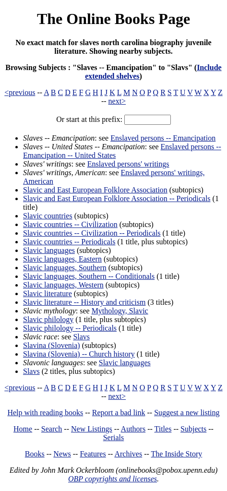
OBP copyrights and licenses (112, 479)
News (62, 454)
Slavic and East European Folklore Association (95, 190)
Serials (113, 437)
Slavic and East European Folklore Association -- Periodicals (117, 198)
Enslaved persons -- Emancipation (162, 138)
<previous (19, 92)
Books (35, 454)
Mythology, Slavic (120, 311)
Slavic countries (47, 216)
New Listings (91, 429)
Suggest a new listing (186, 412)
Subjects (193, 429)
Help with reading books (45, 412)
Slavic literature (47, 293)
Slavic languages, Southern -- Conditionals (89, 276)
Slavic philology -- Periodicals (70, 328)
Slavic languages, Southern (65, 267)
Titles (163, 429)
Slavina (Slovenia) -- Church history (79, 354)
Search (51, 429)
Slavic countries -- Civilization (70, 224)
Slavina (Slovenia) (51, 345)
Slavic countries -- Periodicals (69, 242)
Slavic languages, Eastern (62, 259)
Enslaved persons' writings (128, 164)
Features (93, 454)
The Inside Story (177, 454)
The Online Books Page (113, 18)
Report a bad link (118, 412)
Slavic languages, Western (63, 285)
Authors (133, 429)
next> (117, 101)
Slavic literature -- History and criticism (84, 302)
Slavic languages (49, 250)
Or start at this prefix (88, 119)
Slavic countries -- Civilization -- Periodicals (92, 233)
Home (22, 429)
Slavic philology (48, 319)
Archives (128, 454)
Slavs (81, 337)
